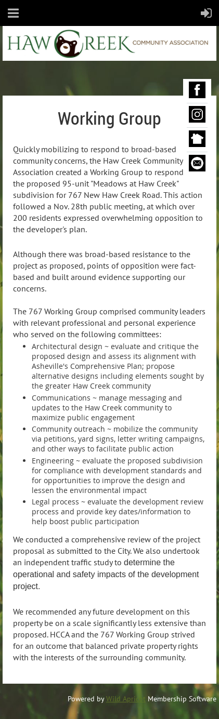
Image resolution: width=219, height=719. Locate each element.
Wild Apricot (126, 698)
